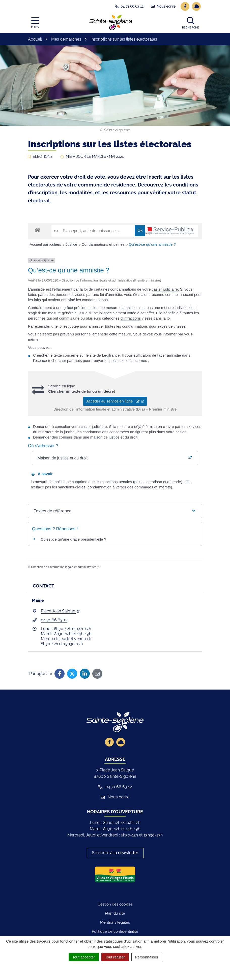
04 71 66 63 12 (54, 619)
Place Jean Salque (60, 611)
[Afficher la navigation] (35, 22)
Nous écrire (115, 797)
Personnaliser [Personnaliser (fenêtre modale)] (146, 957)
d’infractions (131, 318)
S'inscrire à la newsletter (115, 852)
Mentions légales (115, 922)
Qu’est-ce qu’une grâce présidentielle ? (73, 539)
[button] (190, 22)
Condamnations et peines (104, 244)
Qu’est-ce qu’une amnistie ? (152, 244)
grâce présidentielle (80, 307)
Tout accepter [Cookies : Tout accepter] (83, 957)
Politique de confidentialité (115, 931)
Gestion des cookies (115, 904)
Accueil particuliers (46, 244)
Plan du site (115, 913)
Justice (72, 244)
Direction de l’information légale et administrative (65, 567)
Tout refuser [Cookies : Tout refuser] (115, 957)
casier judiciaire (165, 289)
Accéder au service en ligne (115, 401)
